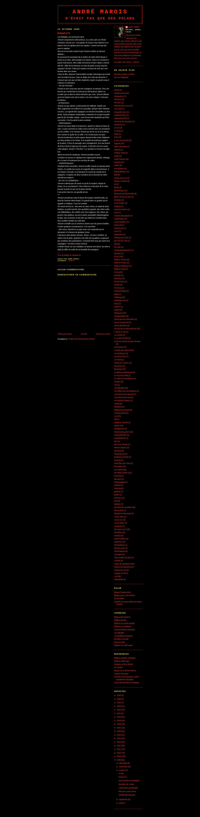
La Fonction (119, 347)
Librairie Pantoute (121, 674)
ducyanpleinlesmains (122, 250)
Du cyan (117, 247)
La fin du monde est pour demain (127, 341)
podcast (117, 492)
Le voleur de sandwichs (123, 378)
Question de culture (126, 784)
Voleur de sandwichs (122, 564)
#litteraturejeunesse (122, 106)
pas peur (117, 479)
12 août (117, 131)
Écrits (72, 261)
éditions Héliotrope (121, 266)
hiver (116, 304)
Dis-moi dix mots (120, 241)
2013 (119, 742)
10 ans (117, 128)
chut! (116, 212)
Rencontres (118, 510)
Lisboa (116, 404)
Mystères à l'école (121, 457)
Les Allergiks (119, 388)
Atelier (116, 165)
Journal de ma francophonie (125, 329)
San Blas (117, 532)
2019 (119, 721)
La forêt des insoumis (122, 350)
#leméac (117, 103)
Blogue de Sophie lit (122, 617)
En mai (117, 272)
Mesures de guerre (121, 432)
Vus (115, 576)
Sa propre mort (120, 529)
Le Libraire (118, 667)
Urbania (117, 561)
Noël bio (117, 460)
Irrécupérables (120, 316)
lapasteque (118, 369)
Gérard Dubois (120, 291)
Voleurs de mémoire (122, 567)
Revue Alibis (119, 598)
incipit (116, 310)
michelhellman (120, 438)
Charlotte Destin (120, 209)
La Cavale (118, 335)
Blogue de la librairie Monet (125, 671)
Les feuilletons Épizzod (123, 636)
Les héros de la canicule (123, 394)
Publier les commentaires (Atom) (82, 339)
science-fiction (119, 539)
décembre (123, 763)
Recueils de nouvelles (123, 507)
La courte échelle (121, 338)
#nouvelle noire (120, 112)
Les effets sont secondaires (125, 391)
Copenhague (119, 219)
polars (116, 495)
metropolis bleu (120, 435)
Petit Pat (117, 488)
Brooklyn (117, 200)
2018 (119, 724)
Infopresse (118, 313)
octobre (122, 770)
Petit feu (117, 485)
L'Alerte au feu (120, 332)
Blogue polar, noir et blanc (124, 595)
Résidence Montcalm (122, 513)
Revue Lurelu (119, 642)
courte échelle (119, 222)
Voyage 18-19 (119, 573)
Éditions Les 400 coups (123, 645)
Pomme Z (118, 498)
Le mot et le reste (121, 375)
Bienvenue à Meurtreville (124, 194)
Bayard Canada (120, 181)
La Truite (117, 360)
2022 (119, 710)
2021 (119, 713)
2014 (119, 738)
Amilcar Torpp (119, 153)
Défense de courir (121, 238)
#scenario (118, 125)
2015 (119, 735)
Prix (115, 501)
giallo (116, 294)
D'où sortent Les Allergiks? (129, 781)
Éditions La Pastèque (122, 626)
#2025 (116, 90)
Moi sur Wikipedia (121, 77)
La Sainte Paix (120, 357)
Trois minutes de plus (122, 557)
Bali (115, 175)
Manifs (116, 426)
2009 (119, 756)
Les (115, 385)
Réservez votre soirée (127, 791)
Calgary (117, 206)
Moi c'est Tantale (120, 444)
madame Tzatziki (121, 422)
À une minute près (121, 140)
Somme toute (119, 548)
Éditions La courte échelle (124, 623)
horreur (117, 307)
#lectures (117, 99)
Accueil (84, 334)
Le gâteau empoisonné (123, 372)
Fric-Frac (117, 288)
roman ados (119, 517)
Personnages (119, 482)
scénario (117, 536)
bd (115, 184)
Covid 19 (117, 225)
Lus (115, 416)
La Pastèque (119, 353)
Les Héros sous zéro (122, 397)
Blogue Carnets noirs (122, 592)
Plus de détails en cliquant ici (69, 255)
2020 (119, 717)
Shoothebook (119, 545)
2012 (119, 746)
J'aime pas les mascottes (124, 319)
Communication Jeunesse (124, 630)
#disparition (118, 96)
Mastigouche (119, 429)
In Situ (121, 773)
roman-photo (119, 523)
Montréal (117, 451)
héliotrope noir (119, 300)
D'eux (116, 231)
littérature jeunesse (121, 410)
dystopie (117, 253)
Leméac (117, 382)
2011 (119, 749)
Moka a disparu (120, 448)
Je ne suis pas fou (121, 322)
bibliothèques (119, 191)
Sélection (117, 542)
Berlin (116, 187)
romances (118, 526)
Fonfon (117, 285)
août (121, 803)
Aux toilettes (119, 169)
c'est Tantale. (119, 203)
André (116, 156)
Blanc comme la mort (122, 197)
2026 (119, 695)
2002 (116, 134)
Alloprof (117, 150)
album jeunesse (120, 146)
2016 (119, 731)
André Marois (100, 12)
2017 (119, 728)
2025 (119, 699)
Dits (115, 244)
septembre (123, 799)
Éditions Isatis (119, 269)
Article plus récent (65, 334)
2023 (119, 706)
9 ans (116, 137)
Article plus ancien (103, 334)
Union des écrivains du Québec (126, 683)
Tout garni (118, 554)
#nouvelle (118, 109)
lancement (118, 366)
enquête (117, 275)
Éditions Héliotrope (121, 661)
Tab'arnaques (119, 551)
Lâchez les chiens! (121, 363)
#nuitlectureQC (120, 115)
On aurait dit (119, 470)
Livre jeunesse (120, 413)
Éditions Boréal (120, 620)
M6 (115, 419)
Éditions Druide (120, 260)
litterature (118, 407)
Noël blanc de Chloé (122, 463)
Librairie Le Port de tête (123, 664)
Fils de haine (119, 282)
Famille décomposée (127, 795)
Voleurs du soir (120, 570)
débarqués (118, 235)
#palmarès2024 (120, 118)
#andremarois (119, 93)
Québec (117, 504)
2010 (119, 753)
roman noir (118, 520)
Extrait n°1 (64, 33)
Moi (115, 441)
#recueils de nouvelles (123, 121)
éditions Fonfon (120, 263)
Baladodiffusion (120, 172)
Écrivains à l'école (121, 639)
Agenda (117, 143)
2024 (119, 703)
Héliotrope (118, 297)
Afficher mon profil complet (127, 62)
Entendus (118, 278)
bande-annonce (120, 178)
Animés (117, 162)
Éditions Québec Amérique (124, 658)
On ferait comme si (121, 473)
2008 (119, 760)
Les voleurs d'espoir (122, 400)
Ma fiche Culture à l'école (124, 74)
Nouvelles (118, 466)
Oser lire (117, 476)
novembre (123, 767)
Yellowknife (118, 579)
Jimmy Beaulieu (120, 326)
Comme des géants (122, 216)
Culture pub (118, 228)
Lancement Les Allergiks (128, 788)
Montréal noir (119, 454)
